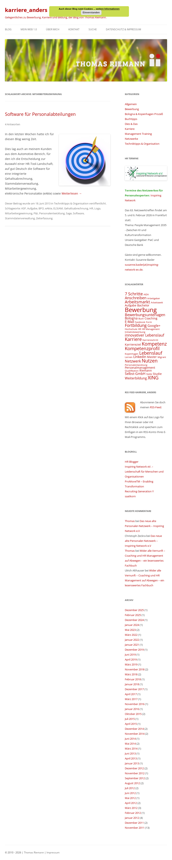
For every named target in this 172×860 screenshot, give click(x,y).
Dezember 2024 (134, 620)
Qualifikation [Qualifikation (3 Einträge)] (132, 370)
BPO (41, 208)
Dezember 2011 (134, 823)
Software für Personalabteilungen (40, 114)
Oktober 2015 (133, 714)
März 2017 (131, 699)
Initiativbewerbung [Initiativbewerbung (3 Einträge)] (135, 332)
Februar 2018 (133, 679)
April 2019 (131, 659)
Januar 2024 (132, 625)
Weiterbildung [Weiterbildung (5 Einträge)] (136, 378)
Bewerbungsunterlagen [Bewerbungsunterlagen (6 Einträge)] (145, 314)
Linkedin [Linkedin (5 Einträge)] (139, 356)
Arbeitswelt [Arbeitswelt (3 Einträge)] (157, 302)
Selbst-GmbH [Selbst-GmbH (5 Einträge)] (135, 373)
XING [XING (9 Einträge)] (153, 377)
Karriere (130, 129)
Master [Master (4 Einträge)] (152, 357)
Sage (69, 213)
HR (91, 208)
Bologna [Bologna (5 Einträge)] (131, 318)
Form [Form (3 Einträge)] (149, 322)
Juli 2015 (130, 719)
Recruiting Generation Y (139, 491)
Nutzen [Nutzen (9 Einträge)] (150, 360)
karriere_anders (26, 10)
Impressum (53, 852)
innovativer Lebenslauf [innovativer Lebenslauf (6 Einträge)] (144, 335)
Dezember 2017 (134, 689)
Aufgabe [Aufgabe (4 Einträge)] (130, 305)
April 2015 (131, 724)
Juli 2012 (130, 788)
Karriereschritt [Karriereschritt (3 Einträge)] (150, 340)
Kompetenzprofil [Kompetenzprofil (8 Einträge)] (142, 348)
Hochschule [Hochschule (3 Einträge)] (131, 329)
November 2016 (134, 704)
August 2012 (132, 783)
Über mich (52, 29)
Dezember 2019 (134, 649)
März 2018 (131, 674)
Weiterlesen (72, 193)
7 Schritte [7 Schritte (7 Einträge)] (134, 294)
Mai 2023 (130, 630)
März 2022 (131, 635)
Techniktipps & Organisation (71, 203)
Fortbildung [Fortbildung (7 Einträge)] (136, 325)
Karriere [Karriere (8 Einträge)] (133, 339)
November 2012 (134, 773)
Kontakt (74, 29)
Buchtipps (131, 119)
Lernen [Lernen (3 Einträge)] (128, 357)
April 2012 (131, 803)
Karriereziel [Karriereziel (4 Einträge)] (133, 344)
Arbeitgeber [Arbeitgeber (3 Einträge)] (153, 298)
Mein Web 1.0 (29, 29)
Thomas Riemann (33, 852)
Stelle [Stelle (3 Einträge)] (149, 374)
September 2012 (135, 778)
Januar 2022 (132, 640)
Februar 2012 (133, 813)
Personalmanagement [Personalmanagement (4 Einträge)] (140, 368)
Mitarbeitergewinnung (18, 213)
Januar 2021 (132, 644)
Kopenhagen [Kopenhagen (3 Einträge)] (131, 353)
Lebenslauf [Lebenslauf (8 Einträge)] (150, 353)
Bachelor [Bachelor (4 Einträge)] (143, 305)
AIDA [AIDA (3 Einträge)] (146, 294)
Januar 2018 (132, 684)
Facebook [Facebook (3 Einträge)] (140, 322)
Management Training (138, 134)
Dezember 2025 (134, 610)
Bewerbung (132, 109)
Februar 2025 (133, 615)
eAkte (48, 208)
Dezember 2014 (134, 729)
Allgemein (131, 104)
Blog (8, 29)
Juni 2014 (130, 738)
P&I (36, 213)
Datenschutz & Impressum (123, 29)
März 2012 (131, 808)
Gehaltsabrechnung (76, 208)
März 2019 (131, 664)
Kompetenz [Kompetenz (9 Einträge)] (154, 343)
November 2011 (134, 827)
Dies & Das (131, 124)
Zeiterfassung (44, 218)
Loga (97, 208)
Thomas (130, 521)
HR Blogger (131, 461)
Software (78, 213)
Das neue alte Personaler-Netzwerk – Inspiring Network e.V (144, 526)
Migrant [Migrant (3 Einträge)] (162, 357)
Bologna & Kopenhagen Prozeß (144, 114)
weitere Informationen (107, 9)
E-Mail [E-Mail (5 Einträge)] (129, 321)
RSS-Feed (155, 407)
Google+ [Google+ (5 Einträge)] (153, 325)
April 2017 (131, 694)
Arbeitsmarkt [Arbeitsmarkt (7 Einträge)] (137, 302)
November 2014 (134, 734)
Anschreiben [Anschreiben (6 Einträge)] (135, 297)
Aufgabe (32, 208)
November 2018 (134, 669)
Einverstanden (91, 12)
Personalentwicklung (52, 213)
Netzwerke (131, 139)
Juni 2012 (130, 793)
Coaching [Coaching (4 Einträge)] (151, 318)
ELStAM (58, 208)
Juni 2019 (130, 654)
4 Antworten (12, 124)
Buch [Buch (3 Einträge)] (141, 318)
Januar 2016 (132, 709)
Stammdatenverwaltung (20, 218)
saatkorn (130, 496)
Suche (93, 29)
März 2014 (131, 748)
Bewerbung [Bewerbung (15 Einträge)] (141, 310)
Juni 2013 (130, 753)
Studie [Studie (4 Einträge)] (157, 374)
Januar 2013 (132, 763)
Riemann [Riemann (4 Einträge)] (145, 370)
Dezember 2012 (134, 768)
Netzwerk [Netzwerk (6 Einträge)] (133, 361)
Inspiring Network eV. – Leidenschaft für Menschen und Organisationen (144, 471)
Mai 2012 (130, 798)
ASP (23, 208)
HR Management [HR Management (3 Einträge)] (151, 329)
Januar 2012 (132, 818)
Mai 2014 (130, 743)
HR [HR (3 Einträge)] (139, 329)
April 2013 (131, 758)
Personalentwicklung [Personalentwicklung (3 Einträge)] (136, 365)
